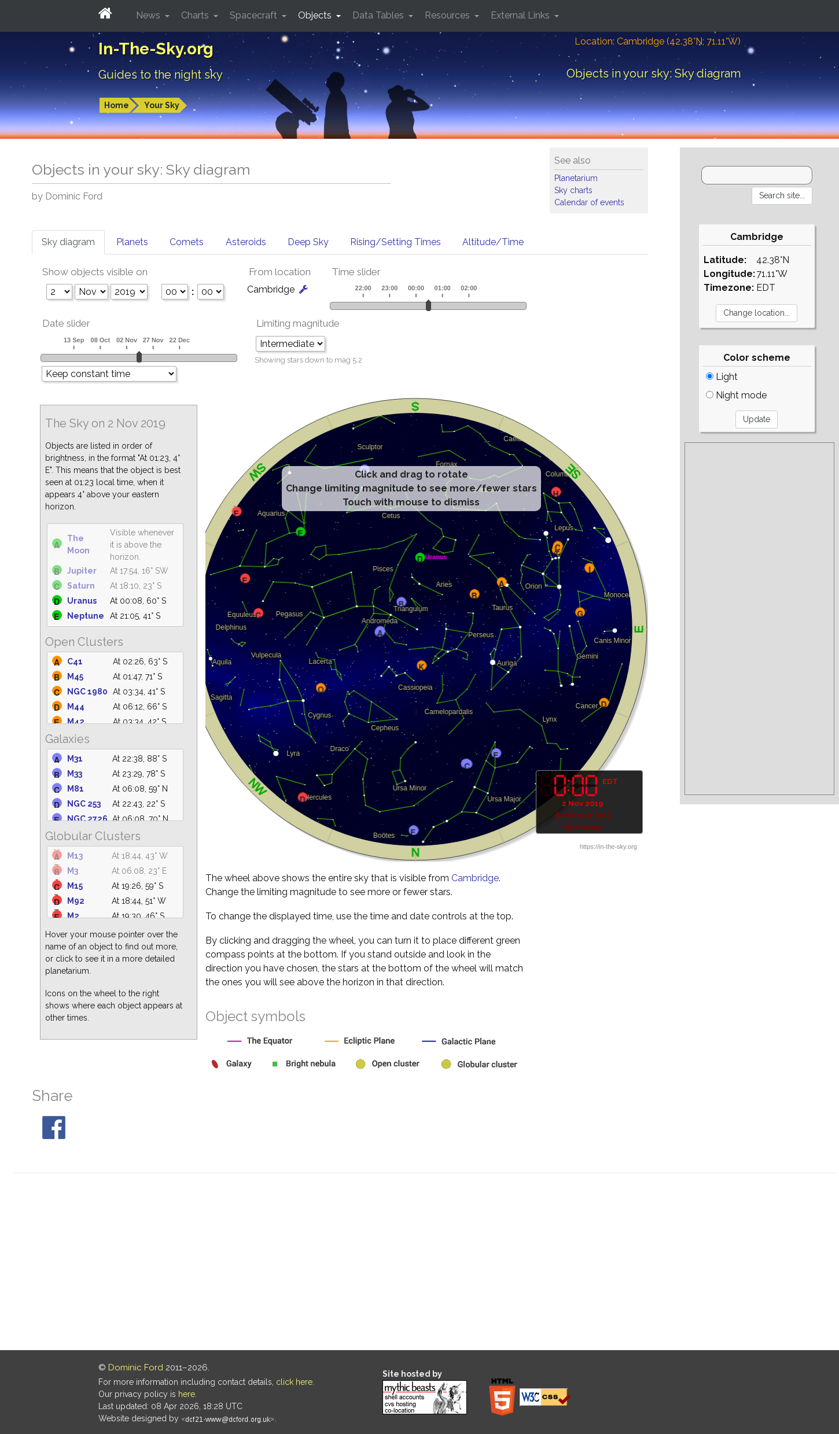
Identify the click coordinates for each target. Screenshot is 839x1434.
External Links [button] (521, 15)
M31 (75, 758)
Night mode (736, 395)
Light (722, 376)
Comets (187, 241)
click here (294, 1382)
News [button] (149, 15)
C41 (75, 661)
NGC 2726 (87, 818)
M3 (72, 870)
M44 (75, 706)
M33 (74, 773)
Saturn (81, 585)
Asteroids (246, 241)
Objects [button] (316, 15)
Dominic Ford (135, 1367)
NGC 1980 (87, 691)
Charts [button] (196, 15)
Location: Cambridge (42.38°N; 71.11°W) (658, 41)
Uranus (82, 600)
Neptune (85, 615)
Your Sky (161, 105)
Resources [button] (448, 15)
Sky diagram (68, 241)
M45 (75, 676)
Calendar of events (589, 202)
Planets (132, 241)
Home (116, 105)
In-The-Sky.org (156, 48)
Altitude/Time (493, 241)
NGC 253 (84, 803)
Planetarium (576, 178)
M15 (75, 885)
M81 (75, 788)
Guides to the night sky (160, 75)
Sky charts (573, 190)
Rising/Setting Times (395, 241)
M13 (75, 855)
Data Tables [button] (379, 15)
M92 (75, 901)
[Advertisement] (759, 618)
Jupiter (82, 570)
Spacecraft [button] (254, 15)
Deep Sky (308, 241)
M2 (73, 916)
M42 (75, 721)
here (186, 1394)
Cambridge (475, 878)
